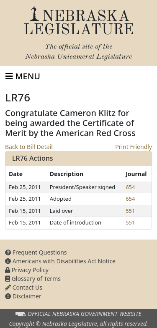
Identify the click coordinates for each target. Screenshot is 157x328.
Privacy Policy (27, 270)
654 (130, 187)
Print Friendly (133, 147)
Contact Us (23, 287)
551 (130, 210)
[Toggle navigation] (23, 76)
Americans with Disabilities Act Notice (60, 261)
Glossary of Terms (33, 279)
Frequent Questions (36, 252)
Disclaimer (23, 296)
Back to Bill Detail (29, 147)
